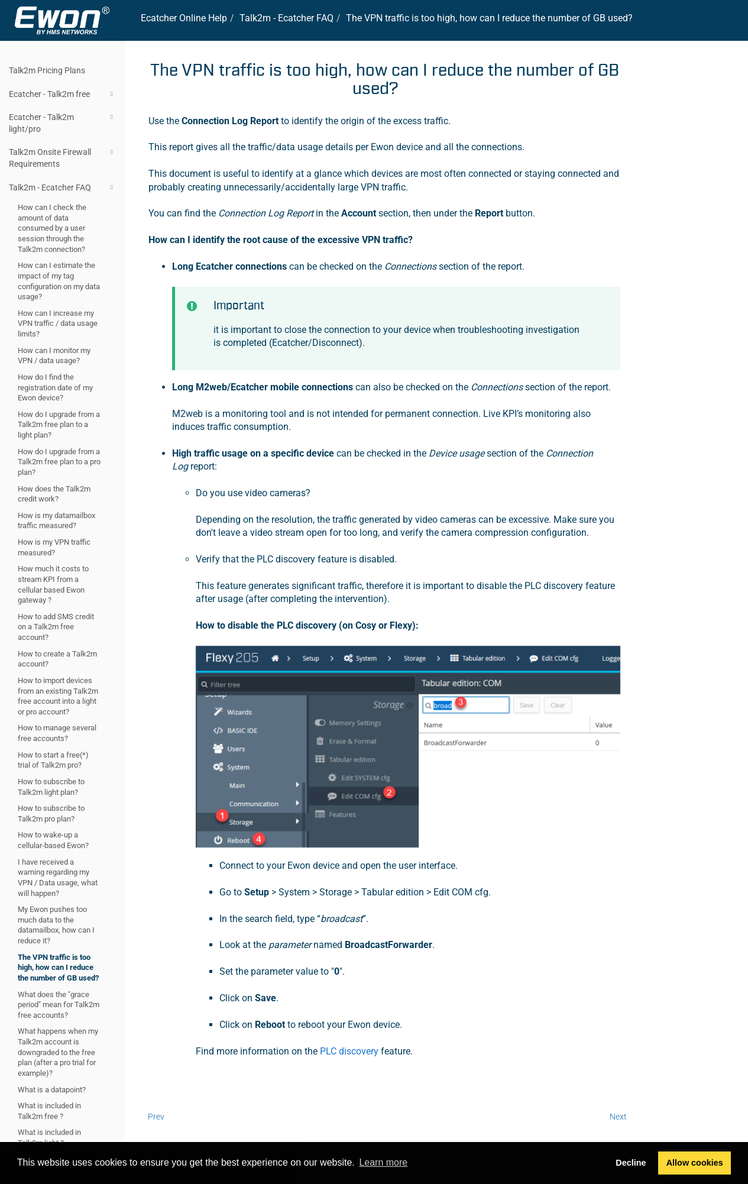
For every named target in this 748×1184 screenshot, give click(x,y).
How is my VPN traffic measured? (54, 547)
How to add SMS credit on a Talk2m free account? (56, 627)
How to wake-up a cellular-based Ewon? (53, 840)
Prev (156, 1116)
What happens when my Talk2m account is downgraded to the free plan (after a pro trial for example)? (58, 1052)
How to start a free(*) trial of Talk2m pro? (53, 760)
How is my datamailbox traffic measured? (56, 520)
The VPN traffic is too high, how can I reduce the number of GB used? (58, 967)
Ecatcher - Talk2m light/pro (62, 122)
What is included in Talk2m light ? (49, 1137)
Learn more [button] (383, 1162)
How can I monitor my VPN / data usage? (54, 355)
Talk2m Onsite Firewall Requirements (62, 157)
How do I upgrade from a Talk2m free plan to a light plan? (59, 424)
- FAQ (286, 18)
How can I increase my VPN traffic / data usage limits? (58, 323)
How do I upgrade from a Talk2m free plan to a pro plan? (59, 462)
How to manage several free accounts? (57, 733)
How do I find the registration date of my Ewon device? (55, 387)
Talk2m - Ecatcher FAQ (62, 187)
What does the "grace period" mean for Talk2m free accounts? (58, 1005)
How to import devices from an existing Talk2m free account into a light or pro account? (58, 696)
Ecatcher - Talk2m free (62, 94)
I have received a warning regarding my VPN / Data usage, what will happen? (58, 878)
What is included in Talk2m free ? (49, 1111)
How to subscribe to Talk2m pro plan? (51, 813)
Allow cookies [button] (694, 1162)
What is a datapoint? (52, 1089)
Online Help (184, 18)
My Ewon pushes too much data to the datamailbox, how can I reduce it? (56, 925)
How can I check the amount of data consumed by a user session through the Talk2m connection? (52, 228)
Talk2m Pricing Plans (47, 70)
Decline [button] (631, 1162)
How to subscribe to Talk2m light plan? (51, 787)
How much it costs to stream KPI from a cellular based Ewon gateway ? (53, 584)
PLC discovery (349, 1051)
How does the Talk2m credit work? (54, 494)
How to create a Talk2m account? (57, 659)
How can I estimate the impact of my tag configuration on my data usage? (59, 281)
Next (618, 1116)
